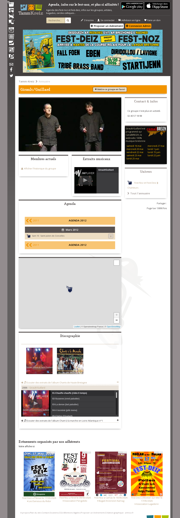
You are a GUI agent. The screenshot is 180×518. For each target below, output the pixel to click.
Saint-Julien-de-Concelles (52, 235)
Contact (45, 512)
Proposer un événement (92, 512)
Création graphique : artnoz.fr (119, 512)
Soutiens (54, 512)
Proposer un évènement (107, 26)
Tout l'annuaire (138, 193)
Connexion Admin (138, 26)
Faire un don (152, 20)
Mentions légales (72, 512)
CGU (61, 512)
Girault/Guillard (37, 387)
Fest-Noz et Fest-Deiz (145, 183)
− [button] (116, 320)
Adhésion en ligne (129, 20)
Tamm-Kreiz (26, 81)
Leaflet (77, 327)
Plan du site (35, 512)
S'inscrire (87, 20)
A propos (24, 512)
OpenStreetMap (113, 327)
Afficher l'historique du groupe (40, 168)
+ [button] (116, 315)
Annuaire (44, 81)
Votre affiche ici (27, 446)
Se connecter (106, 20)
